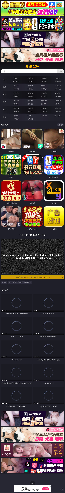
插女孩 (16, 116)
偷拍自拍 (30, 93)
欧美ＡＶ (44, 86)
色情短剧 (30, 119)
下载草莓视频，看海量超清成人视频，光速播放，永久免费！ (39, 277)
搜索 (60, 71)
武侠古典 (58, 108)
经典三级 (30, 96)
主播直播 (44, 89)
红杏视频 (16, 119)
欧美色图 (44, 101)
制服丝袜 (16, 96)
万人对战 (44, 78)
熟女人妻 (16, 89)
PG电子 (16, 78)
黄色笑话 (44, 111)
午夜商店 (30, 116)
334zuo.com (32, 66)
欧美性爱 (58, 93)
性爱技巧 (58, 111)
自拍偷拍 (30, 86)
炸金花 (30, 81)
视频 (4, 87)
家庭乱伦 (30, 108)
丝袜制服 (30, 89)
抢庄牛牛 (58, 81)
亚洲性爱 (16, 93)
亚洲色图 (30, 101)
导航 (4, 117)
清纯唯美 (30, 104)
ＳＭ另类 (58, 89)
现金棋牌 (44, 81)
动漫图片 (58, 101)
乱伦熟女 (44, 96)
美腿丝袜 (16, 104)
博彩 (4, 80)
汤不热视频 (58, 116)
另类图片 (58, 104)
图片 (4, 102)
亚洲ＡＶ (16, 86)
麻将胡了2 (16, 81)
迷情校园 (16, 111)
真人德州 (30, 78)
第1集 (4, 282)
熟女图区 (44, 104)
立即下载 (45, 489)
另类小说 (30, 111)
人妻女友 (44, 108)
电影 (4, 95)
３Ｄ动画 (58, 86)
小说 (4, 109)
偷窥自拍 (16, 101)
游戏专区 (58, 78)
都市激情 (16, 108)
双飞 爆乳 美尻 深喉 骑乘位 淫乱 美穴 (20, 282)
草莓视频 (44, 116)
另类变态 (58, 96)
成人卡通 (44, 93)
